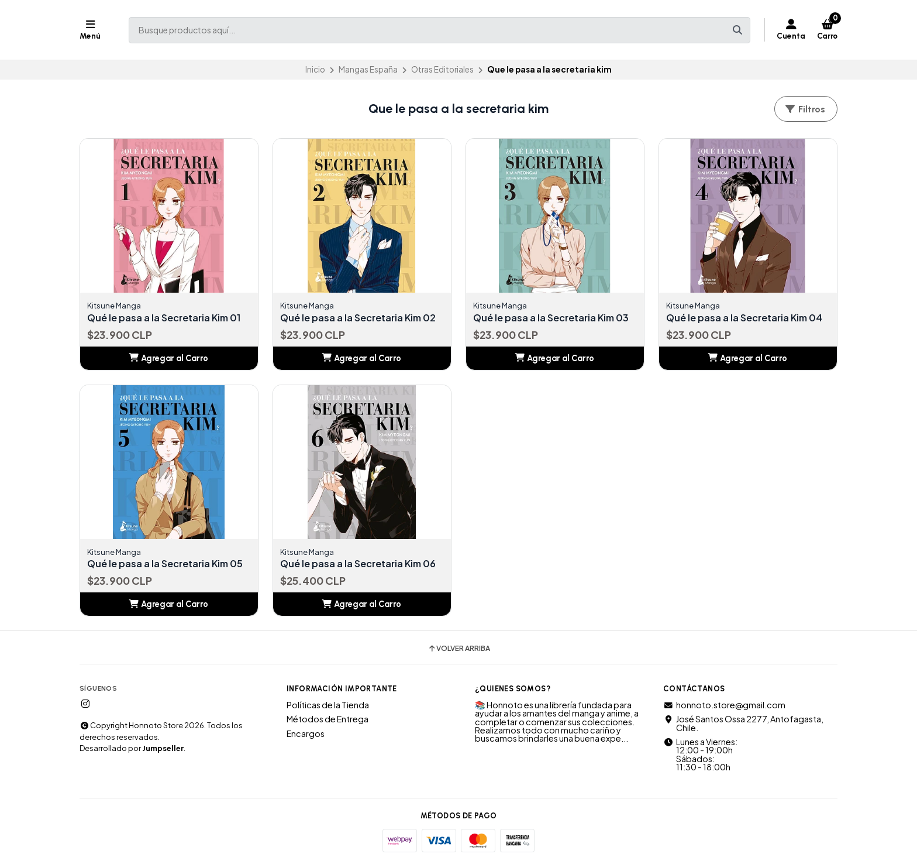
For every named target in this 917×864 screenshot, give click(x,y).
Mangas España (368, 69)
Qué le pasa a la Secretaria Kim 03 (551, 318)
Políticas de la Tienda (328, 705)
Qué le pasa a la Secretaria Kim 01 (163, 318)
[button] (169, 358)
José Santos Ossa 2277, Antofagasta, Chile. (743, 723)
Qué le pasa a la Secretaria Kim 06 (358, 563)
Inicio (315, 69)
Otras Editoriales (442, 69)
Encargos (306, 733)
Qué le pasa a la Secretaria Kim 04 (744, 318)
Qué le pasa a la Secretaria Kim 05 (165, 563)
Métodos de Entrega (327, 719)
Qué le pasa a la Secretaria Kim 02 (358, 318)
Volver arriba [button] (459, 648)
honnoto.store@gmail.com (724, 705)
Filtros (804, 109)
